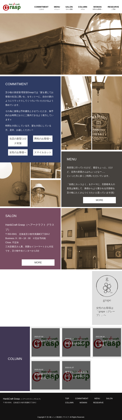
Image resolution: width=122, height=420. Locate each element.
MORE (99, 200)
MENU (97, 398)
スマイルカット (42, 152)
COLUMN (69, 402)
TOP (67, 398)
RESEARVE (98, 402)
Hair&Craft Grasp (22, 399)
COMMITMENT (81, 398)
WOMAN (83, 402)
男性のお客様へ (42, 138)
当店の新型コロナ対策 (18, 141)
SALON (109, 398)
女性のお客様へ (18, 152)
